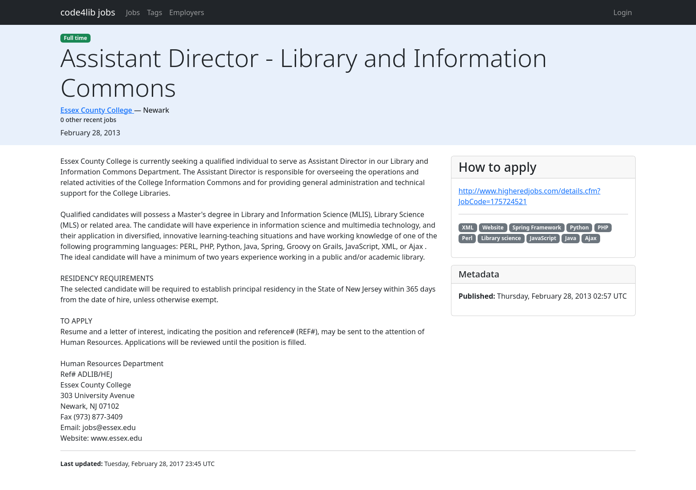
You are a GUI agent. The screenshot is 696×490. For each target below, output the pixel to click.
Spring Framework (537, 227)
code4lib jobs (87, 12)
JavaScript (543, 238)
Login (622, 12)
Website (493, 227)
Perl (467, 238)
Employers (186, 12)
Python (579, 227)
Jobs (133, 12)
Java (570, 238)
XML (468, 227)
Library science (501, 238)
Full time (75, 38)
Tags (154, 12)
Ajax (591, 238)
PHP (602, 227)
